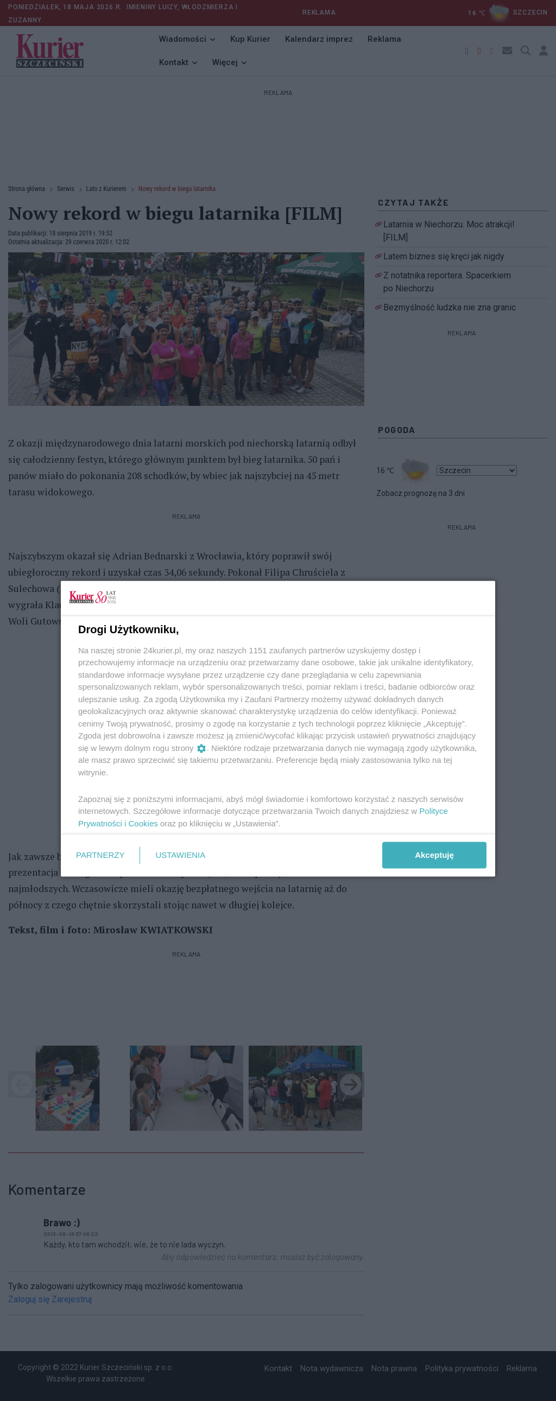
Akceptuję (434, 854)
